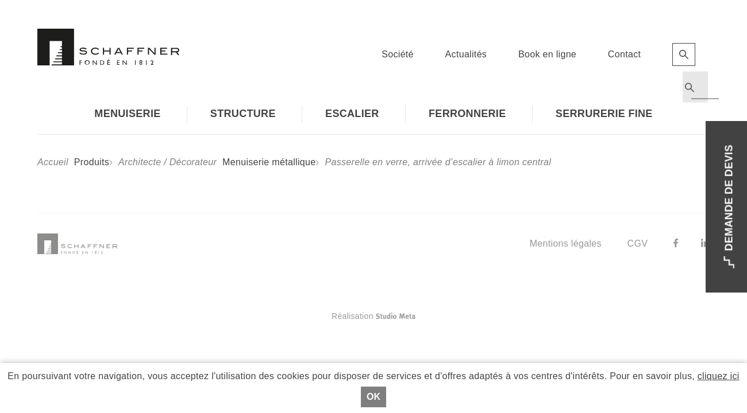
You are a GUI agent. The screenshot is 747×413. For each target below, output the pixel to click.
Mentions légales (566, 243)
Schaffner (108, 47)
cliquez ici (719, 376)
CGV (637, 243)
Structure (243, 113)
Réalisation (419, 316)
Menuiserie (127, 113)
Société (398, 54)
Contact (624, 54)
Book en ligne (547, 54)
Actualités (466, 54)
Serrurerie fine (604, 113)
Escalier (352, 113)
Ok (373, 397)
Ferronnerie (467, 113)
